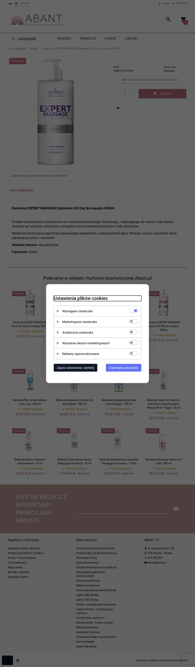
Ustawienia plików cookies (81, 298)
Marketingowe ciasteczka (79, 321)
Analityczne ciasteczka (77, 332)
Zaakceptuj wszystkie (123, 367)
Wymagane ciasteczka (77, 311)
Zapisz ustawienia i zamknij (75, 367)
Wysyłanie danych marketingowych (85, 343)
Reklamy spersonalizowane (80, 354)
